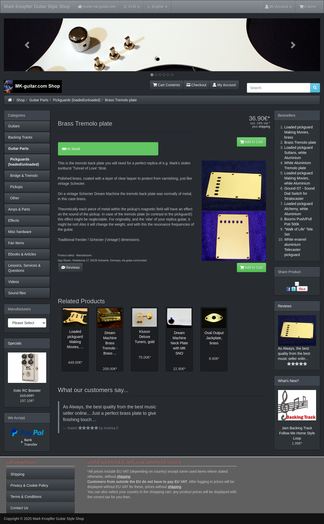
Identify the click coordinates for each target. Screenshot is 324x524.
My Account (224, 85)
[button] (27, 44)
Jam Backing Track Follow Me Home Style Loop (297, 433)
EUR (132, 7)
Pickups (15, 187)
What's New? (288, 381)
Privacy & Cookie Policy (29, 485)
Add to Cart (251, 142)
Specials (14, 343)
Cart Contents (166, 85)
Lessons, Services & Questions (24, 268)
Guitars (14, 126)
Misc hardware (19, 232)
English (157, 7)
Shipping (17, 474)
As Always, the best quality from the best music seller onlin (294, 353)
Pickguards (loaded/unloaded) (77, 100)
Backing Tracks (20, 137)
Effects (13, 220)
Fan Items (16, 243)
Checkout (196, 85)
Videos (13, 282)
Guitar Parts (39, 100)
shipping (264, 126)
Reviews (70, 267)
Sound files (17, 293)
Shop (21, 100)
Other (13, 198)
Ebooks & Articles (22, 254)
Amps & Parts (19, 209)
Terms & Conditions (25, 497)
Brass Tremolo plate (121, 100)
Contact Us (19, 508)
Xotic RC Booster (27, 390)
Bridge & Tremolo (23, 176)
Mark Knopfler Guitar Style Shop (37, 6)
